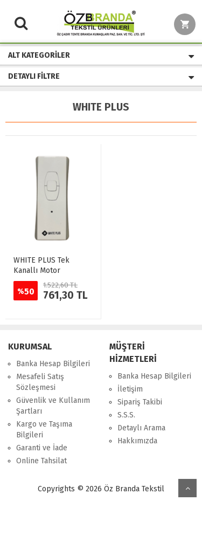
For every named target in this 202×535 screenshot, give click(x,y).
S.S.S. (126, 415)
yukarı (187, 488)
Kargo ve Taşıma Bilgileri (44, 430)
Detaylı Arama (141, 428)
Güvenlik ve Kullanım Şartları (53, 406)
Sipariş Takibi (139, 402)
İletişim (130, 389)
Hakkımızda (137, 440)
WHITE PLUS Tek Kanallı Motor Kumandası (41, 270)
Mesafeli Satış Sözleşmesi (40, 382)
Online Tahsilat (41, 460)
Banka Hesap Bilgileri (53, 363)
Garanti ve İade (41, 447)
